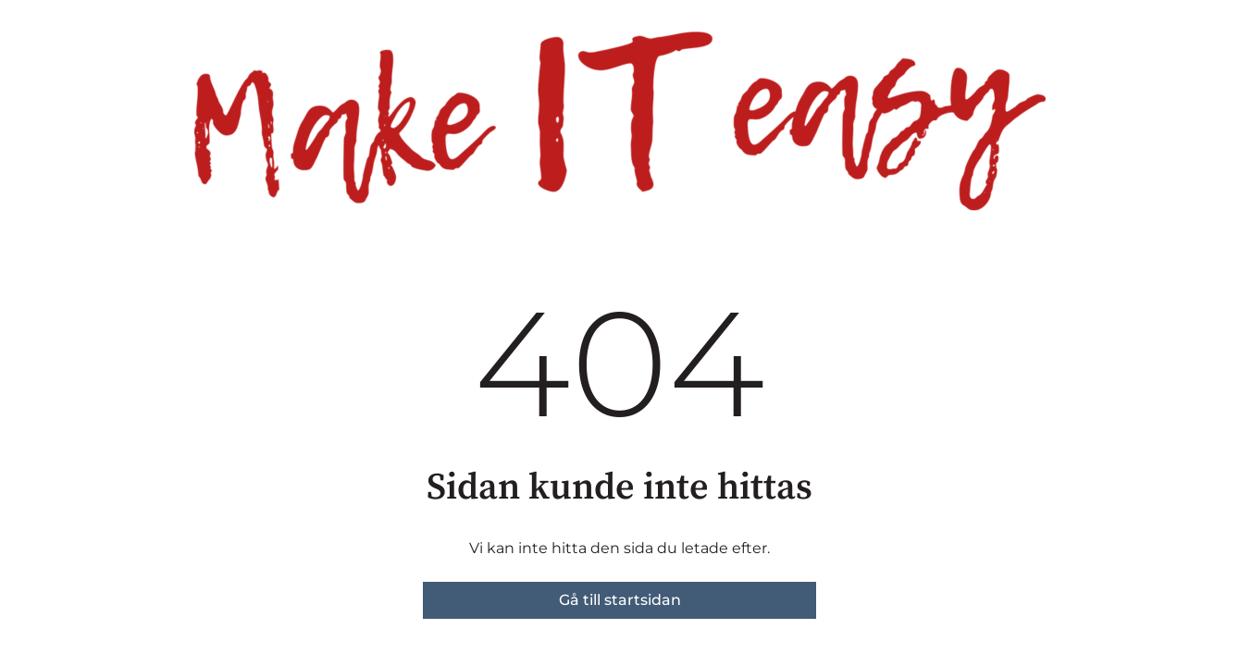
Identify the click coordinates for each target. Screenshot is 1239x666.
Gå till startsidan (620, 600)
